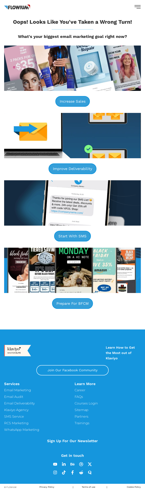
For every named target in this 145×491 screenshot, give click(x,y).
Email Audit (13, 397)
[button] (137, 7)
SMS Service (14, 416)
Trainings (82, 423)
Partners (81, 416)
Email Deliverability (19, 403)
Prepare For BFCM (72, 303)
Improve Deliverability (72, 168)
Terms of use (88, 487)
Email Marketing (17, 390)
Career (80, 390)
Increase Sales (73, 101)
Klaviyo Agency (16, 410)
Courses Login (86, 403)
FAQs (79, 397)
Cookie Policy (134, 487)
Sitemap (81, 410)
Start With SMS (72, 236)
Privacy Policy (46, 487)
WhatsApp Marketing (21, 430)
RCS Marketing (16, 423)
